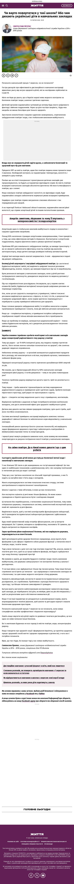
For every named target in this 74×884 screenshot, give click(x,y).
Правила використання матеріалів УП (54, 841)
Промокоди (48, 844)
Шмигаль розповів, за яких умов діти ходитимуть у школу (29, 682)
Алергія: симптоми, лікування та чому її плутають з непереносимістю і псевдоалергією (37, 220)
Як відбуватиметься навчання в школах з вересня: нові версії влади (33, 678)
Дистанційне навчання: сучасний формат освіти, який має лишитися (33, 666)
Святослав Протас (22, 26)
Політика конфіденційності (30, 841)
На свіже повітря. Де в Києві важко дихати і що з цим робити (37, 449)
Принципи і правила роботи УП (32, 844)
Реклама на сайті (13, 841)
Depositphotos (47, 653)
